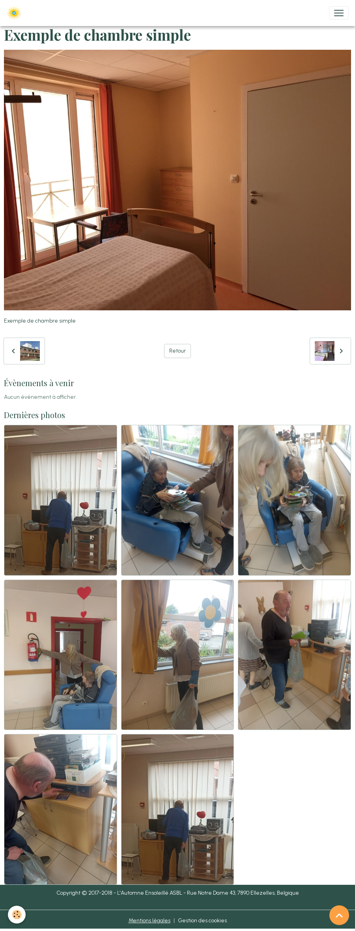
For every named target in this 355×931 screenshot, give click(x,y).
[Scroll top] (339, 915)
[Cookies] (17, 914)
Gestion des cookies (202, 920)
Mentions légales (149, 920)
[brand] (15, 13)
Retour (177, 350)
